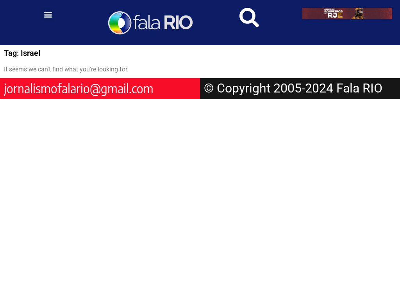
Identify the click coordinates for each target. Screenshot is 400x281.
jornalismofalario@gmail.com (79, 88)
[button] (47, 14)
